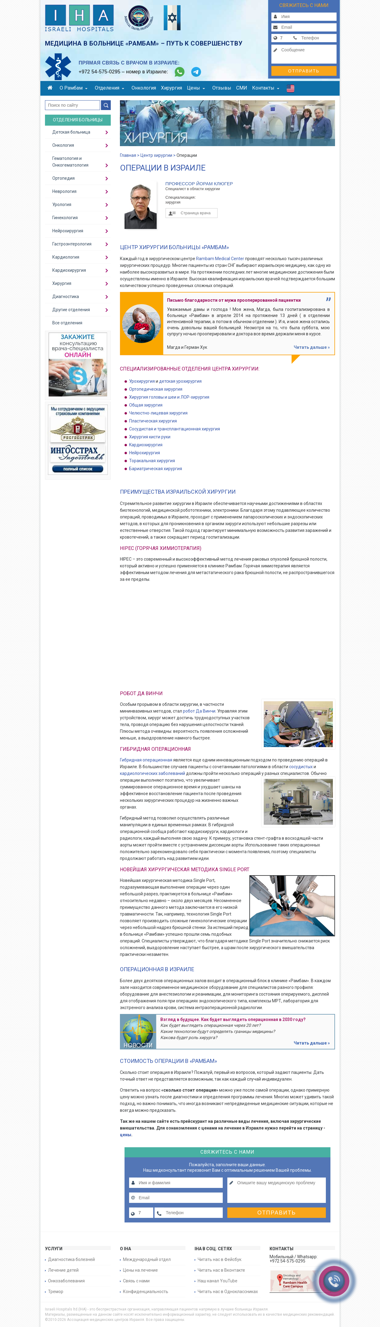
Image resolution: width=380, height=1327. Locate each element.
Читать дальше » (312, 347)
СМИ (241, 88)
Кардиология (65, 257)
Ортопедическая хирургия (155, 389)
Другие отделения (71, 309)
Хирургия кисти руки (149, 436)
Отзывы (221, 88)
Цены (196, 88)
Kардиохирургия (145, 444)
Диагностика (65, 296)
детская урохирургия (180, 381)
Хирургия (171, 88)
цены (125, 1134)
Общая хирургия (145, 405)
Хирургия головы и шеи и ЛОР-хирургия (169, 397)
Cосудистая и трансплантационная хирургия (174, 428)
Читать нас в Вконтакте (221, 1270)
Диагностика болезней (71, 1259)
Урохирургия (142, 381)
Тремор (55, 1291)
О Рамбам (74, 88)
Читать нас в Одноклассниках (228, 1291)
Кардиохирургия (69, 270)
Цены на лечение (140, 1270)
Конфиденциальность (145, 1291)
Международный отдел (147, 1259)
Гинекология (65, 217)
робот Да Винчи (199, 711)
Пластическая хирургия (153, 420)
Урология (61, 204)
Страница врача (196, 213)
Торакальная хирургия (152, 460)
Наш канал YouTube (217, 1280)
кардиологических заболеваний (152, 773)
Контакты (265, 88)
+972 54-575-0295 (99, 71)
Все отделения (67, 322)
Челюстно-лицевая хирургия (158, 413)
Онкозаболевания (66, 1280)
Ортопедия (63, 178)
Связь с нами (136, 1280)
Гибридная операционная (146, 759)
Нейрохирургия (144, 452)
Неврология (64, 191)
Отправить (303, 70)
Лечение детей (63, 1270)
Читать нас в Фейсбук (219, 1259)
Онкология (144, 88)
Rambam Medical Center (220, 258)
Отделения (109, 88)
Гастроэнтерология (71, 243)
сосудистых (301, 766)
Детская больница (71, 132)
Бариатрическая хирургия (155, 468)
